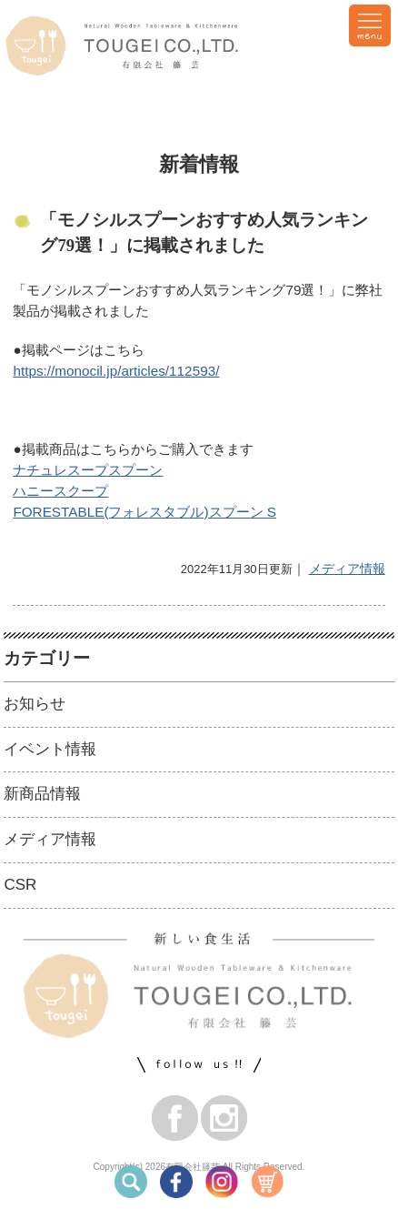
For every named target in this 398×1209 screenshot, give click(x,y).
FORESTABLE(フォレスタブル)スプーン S (144, 511)
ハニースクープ (60, 491)
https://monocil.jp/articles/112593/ (116, 370)
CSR (20, 884)
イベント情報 (50, 749)
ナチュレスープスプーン (88, 470)
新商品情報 (42, 793)
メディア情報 (347, 568)
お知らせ (34, 703)
